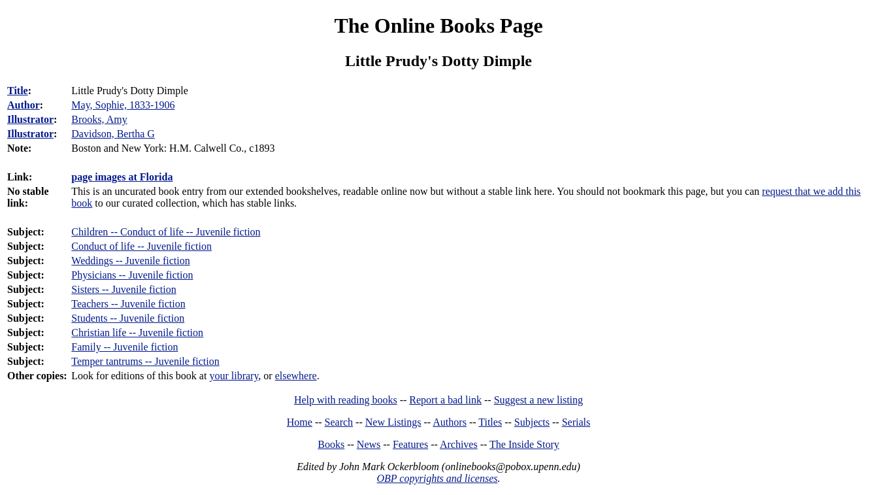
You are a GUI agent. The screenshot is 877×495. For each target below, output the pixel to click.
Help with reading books (345, 399)
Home (299, 422)
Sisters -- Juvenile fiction (123, 289)
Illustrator (30, 119)
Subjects (532, 422)
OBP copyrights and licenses (436, 478)
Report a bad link (445, 399)
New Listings (393, 422)
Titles (490, 422)
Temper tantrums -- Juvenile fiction (145, 361)
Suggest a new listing (538, 399)
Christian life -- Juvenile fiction (137, 332)
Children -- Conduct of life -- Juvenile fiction (165, 231)
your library (233, 375)
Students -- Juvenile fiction (127, 318)
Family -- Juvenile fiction (124, 346)
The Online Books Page (438, 25)
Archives (459, 444)
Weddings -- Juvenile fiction (130, 260)
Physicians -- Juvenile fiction (132, 275)
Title (17, 90)
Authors (450, 422)
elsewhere (296, 375)
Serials (576, 422)
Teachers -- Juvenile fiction (128, 303)
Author (23, 105)
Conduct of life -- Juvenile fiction (141, 246)
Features (410, 444)
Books (331, 444)
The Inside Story (524, 444)
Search (339, 422)
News (368, 444)
